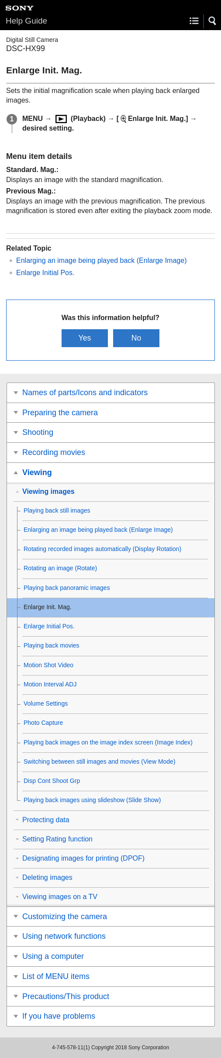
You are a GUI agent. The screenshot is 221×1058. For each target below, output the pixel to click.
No (136, 338)
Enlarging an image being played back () (101, 260)
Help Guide (26, 20)
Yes (85, 338)
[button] (213, 21)
